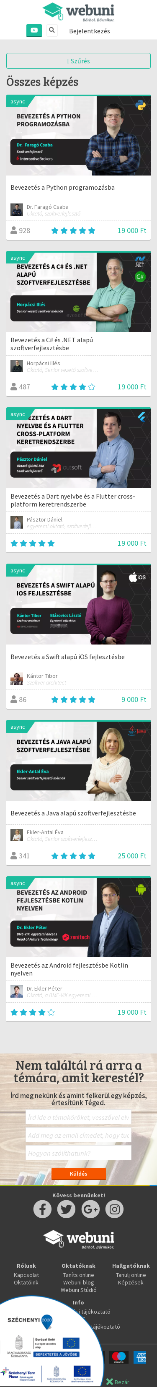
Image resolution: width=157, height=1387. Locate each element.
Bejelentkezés (89, 31)
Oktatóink (26, 1282)
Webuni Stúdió (79, 1290)
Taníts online (78, 1275)
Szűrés (78, 61)
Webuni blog (78, 1282)
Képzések (131, 1282)
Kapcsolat (26, 1275)
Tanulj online (131, 1275)
